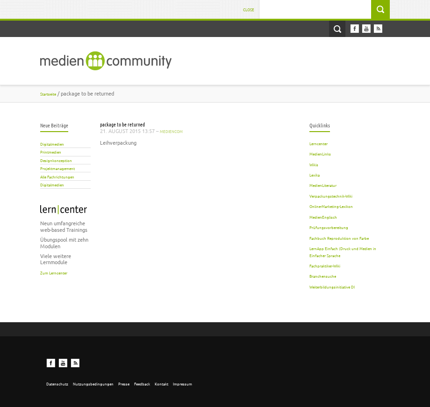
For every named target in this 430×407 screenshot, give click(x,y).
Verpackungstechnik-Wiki (330, 195)
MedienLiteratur (323, 185)
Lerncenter (318, 143)
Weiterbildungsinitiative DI (332, 286)
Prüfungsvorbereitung (328, 227)
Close (248, 9)
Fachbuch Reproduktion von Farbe (339, 238)
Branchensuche (322, 276)
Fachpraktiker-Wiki (324, 265)
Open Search (337, 29)
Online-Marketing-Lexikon (331, 206)
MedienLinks (320, 153)
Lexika (314, 174)
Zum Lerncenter (53, 272)
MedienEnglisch (323, 217)
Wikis (313, 164)
